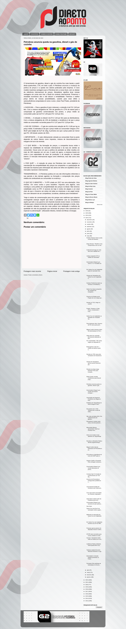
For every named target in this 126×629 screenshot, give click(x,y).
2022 (86, 580)
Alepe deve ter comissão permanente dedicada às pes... (94, 337)
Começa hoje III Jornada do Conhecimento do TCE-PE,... (94, 475)
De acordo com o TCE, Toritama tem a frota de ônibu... (93, 410)
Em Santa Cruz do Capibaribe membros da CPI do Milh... (94, 522)
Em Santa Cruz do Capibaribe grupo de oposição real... (94, 270)
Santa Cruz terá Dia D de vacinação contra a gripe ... (94, 509)
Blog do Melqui (89, 202)
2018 (86, 589)
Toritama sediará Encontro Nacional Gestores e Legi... (94, 550)
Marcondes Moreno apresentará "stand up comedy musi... (93, 429)
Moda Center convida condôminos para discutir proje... (94, 378)
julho (88, 231)
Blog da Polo (89, 191)
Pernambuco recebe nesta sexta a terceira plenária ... (94, 422)
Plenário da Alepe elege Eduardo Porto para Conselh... (93, 371)
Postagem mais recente (32, 271)
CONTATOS (34, 34)
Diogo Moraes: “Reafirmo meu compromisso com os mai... (94, 244)
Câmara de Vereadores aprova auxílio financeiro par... (94, 363)
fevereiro (89, 574)
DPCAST (72, 34)
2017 (86, 591)
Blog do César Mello (91, 194)
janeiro (89, 577)
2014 (86, 598)
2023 (86, 217)
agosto (89, 229)
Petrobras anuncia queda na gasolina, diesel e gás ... (94, 384)
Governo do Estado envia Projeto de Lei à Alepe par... (94, 297)
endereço (57, 178)
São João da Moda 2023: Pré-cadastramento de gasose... (94, 418)
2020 (86, 584)
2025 (86, 213)
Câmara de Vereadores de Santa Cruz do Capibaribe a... (94, 277)
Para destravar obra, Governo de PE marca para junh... (94, 324)
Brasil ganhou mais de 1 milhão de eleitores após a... (94, 348)
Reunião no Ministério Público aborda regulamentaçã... (94, 441)
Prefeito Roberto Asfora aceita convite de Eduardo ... (94, 238)
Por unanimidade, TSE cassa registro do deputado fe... (94, 341)
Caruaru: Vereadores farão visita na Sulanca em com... (94, 538)
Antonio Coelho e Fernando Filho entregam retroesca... (94, 461)
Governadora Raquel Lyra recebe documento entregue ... (93, 392)
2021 (86, 582)
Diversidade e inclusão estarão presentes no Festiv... (93, 557)
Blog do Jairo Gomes (91, 183)
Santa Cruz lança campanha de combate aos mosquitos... (94, 290)
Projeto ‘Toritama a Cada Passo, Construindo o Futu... (93, 310)
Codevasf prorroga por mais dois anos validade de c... (94, 250)
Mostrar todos (99, 204)
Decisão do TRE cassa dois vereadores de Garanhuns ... (94, 356)
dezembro (89, 219)
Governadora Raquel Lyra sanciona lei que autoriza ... (94, 503)
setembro (89, 226)
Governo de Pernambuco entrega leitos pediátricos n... (94, 481)
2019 (86, 587)
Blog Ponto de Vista (91, 178)
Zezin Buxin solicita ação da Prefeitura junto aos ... (94, 499)
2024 (86, 215)
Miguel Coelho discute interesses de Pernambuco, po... (94, 448)
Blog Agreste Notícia (91, 181)
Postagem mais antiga (71, 271)
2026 (86, 210)
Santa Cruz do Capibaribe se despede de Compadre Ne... (94, 317)
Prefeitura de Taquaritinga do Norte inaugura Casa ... (94, 403)
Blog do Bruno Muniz (91, 197)
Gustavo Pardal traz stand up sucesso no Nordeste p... (94, 283)
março (88, 572)
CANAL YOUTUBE (60, 34)
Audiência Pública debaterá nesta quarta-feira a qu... (94, 544)
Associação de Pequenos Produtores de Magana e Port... (94, 399)
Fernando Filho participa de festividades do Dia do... (94, 564)
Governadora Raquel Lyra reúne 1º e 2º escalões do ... (94, 263)
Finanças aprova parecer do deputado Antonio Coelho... (94, 528)
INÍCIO (26, 34)
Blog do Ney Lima (90, 186)
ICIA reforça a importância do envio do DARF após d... (94, 455)
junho (88, 233)
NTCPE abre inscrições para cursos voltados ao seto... (94, 534)
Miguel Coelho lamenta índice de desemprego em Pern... (94, 330)
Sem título (89, 506)
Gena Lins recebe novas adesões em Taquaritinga (94, 435)
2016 (86, 593)
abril (88, 570)
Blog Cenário (89, 189)
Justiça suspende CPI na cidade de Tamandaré (93, 256)
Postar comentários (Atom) (35, 275)
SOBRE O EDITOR (46, 34)
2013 (86, 600)
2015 (86, 596)
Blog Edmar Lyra (90, 199)
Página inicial (52, 271)
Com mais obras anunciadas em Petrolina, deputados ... (94, 493)
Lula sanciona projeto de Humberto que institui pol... (94, 487)
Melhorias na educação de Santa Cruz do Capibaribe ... (94, 516)
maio (88, 236)
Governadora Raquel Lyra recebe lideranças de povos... (93, 468)
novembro (89, 222)
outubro (89, 224)
